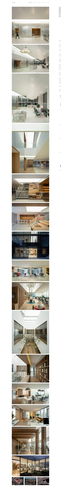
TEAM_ (13, 2)
